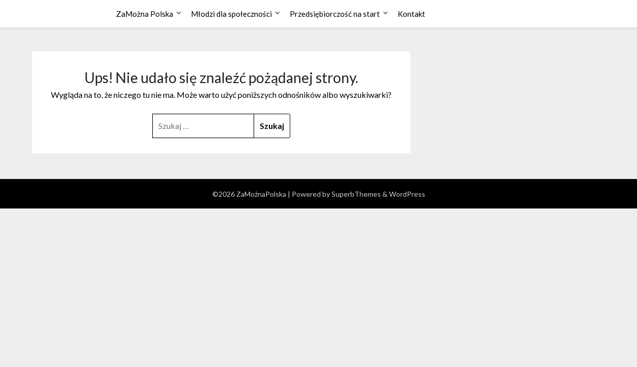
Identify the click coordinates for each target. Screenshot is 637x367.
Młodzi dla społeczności (231, 13)
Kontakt (411, 13)
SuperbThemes (356, 194)
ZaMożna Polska (144, 13)
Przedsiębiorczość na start (335, 13)
